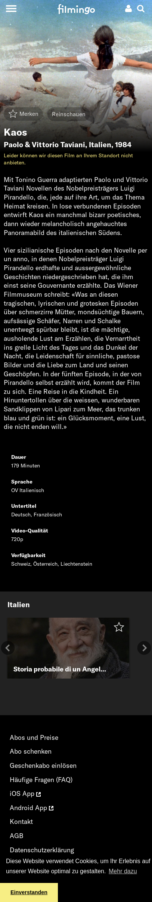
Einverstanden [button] (28, 892)
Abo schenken (31, 751)
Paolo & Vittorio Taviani (44, 144)
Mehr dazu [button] (123, 871)
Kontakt (21, 821)
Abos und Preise (34, 737)
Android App (31, 807)
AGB (17, 835)
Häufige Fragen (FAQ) (41, 779)
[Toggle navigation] (11, 8)
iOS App (25, 793)
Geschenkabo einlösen (43, 765)
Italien (100, 144)
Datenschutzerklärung (42, 850)
